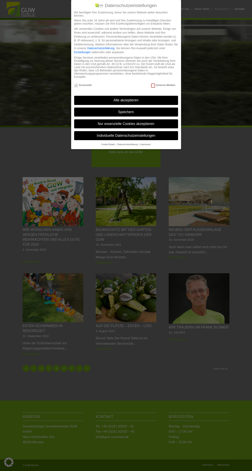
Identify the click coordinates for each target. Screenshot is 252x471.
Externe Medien (163, 81)
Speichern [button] (126, 108)
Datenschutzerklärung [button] (128, 140)
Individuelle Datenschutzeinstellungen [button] (126, 132)
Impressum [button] (145, 140)
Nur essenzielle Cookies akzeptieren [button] (126, 120)
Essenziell (83, 81)
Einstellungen (82, 48)
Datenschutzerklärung (101, 44)
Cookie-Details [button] (108, 140)
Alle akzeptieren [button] (126, 97)
